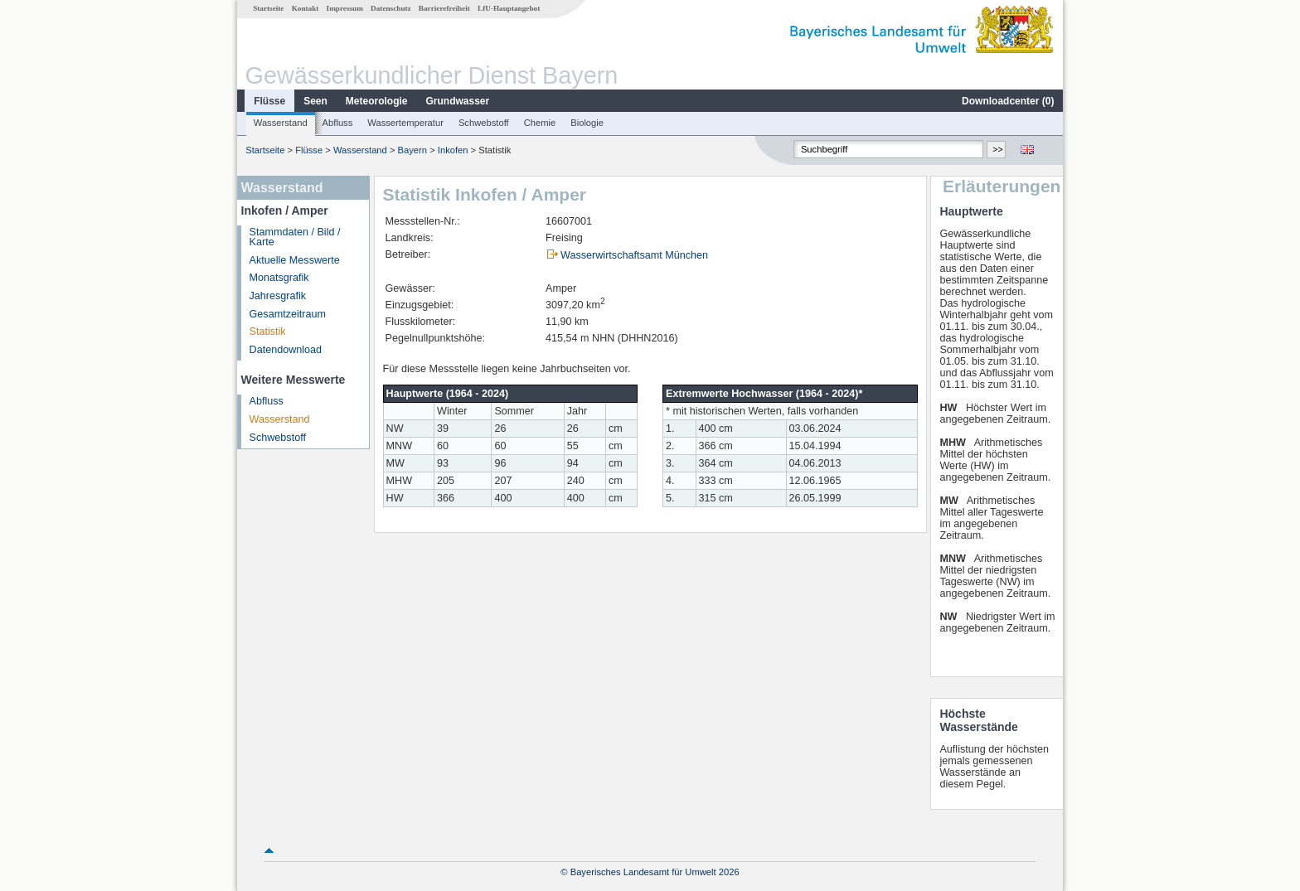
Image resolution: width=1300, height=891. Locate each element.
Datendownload (286, 350)
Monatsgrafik (279, 277)
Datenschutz (391, 8)
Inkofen (453, 150)
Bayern (412, 150)
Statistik (268, 331)
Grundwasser (458, 101)
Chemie (540, 123)
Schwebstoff (483, 123)
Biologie (587, 123)
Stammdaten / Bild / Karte (295, 237)
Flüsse (269, 101)
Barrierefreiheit (444, 8)
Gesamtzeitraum (288, 314)
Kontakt (305, 8)
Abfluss (338, 123)
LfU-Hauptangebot (509, 8)
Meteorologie (377, 101)
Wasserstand (281, 123)
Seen (315, 101)
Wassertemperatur (405, 123)
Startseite (268, 8)
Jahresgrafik (278, 296)
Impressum (345, 8)
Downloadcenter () (1008, 101)
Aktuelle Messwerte (295, 260)
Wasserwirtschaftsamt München (634, 255)
